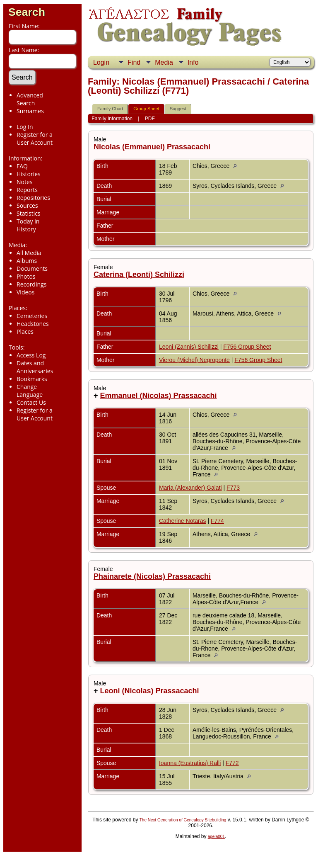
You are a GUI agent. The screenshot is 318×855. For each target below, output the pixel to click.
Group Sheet (146, 108)
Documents (32, 268)
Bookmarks (32, 379)
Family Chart (110, 108)
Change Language (30, 390)
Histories (29, 174)
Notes (25, 182)
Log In (25, 127)
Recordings (31, 284)
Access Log (31, 355)
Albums (27, 261)
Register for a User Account (35, 138)
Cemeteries (32, 316)
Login (101, 62)
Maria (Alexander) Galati (190, 487)
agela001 (216, 836)
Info (193, 62)
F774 (217, 520)
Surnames (30, 111)
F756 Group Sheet (247, 346)
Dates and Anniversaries (35, 367)
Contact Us (31, 402)
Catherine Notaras (182, 520)
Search (26, 12)
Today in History (28, 225)
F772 (232, 763)
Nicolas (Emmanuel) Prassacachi (152, 147)
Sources (27, 205)
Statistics (29, 213)
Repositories (33, 198)
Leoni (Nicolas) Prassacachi (149, 691)
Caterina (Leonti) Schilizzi (139, 274)
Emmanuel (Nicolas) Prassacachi (158, 395)
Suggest (178, 108)
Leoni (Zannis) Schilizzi (189, 346)
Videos (25, 292)
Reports (27, 190)
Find (134, 62)
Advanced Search (30, 99)
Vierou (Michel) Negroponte (194, 360)
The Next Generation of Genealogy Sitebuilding (183, 820)
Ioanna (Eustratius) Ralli (190, 763)
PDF (150, 118)
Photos (26, 276)
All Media (29, 253)
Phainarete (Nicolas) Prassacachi (152, 576)
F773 (233, 487)
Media (164, 62)
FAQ (22, 166)
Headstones (33, 324)
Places (25, 331)
